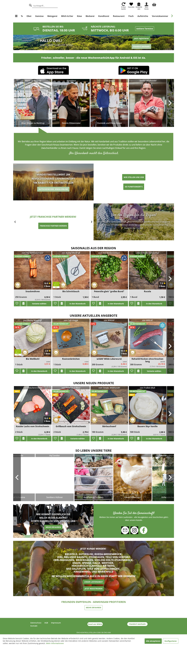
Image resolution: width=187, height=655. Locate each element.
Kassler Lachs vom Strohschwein (32, 426)
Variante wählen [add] (39, 303)
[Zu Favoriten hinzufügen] (17, 303)
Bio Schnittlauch (70, 291)
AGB (46, 623)
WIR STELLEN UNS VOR (134, 177)
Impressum (56, 623)
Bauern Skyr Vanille (147, 426)
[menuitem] (154, 4)
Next (170, 477)
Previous (17, 477)
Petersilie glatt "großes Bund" (109, 291)
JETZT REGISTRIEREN (93, 588)
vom (33, 252)
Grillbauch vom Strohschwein (71, 426)
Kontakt (33, 626)
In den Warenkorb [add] (77, 303)
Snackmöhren (33, 291)
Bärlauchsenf (109, 426)
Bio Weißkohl (32, 359)
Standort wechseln (137, 624)
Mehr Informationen (55, 643)
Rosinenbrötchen (71, 359)
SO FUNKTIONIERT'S (134, 186)
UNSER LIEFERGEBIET (93, 582)
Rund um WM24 (95, 624)
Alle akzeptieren (153, 641)
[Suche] (30, 5)
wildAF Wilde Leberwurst (109, 359)
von (71, 252)
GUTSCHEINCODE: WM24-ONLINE (53, 189)
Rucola (147, 291)
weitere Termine (144, 28)
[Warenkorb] (154, 4)
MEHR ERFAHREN (42, 527)
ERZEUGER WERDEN (42, 228)
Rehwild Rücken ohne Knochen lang (147, 360)
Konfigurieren (171, 641)
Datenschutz (35, 623)
